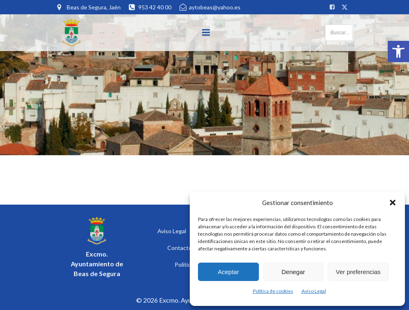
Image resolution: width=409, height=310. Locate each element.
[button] (398, 51)
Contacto (179, 247)
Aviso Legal (313, 291)
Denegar (293, 271)
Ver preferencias (358, 271)
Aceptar (228, 271)
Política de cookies (273, 291)
